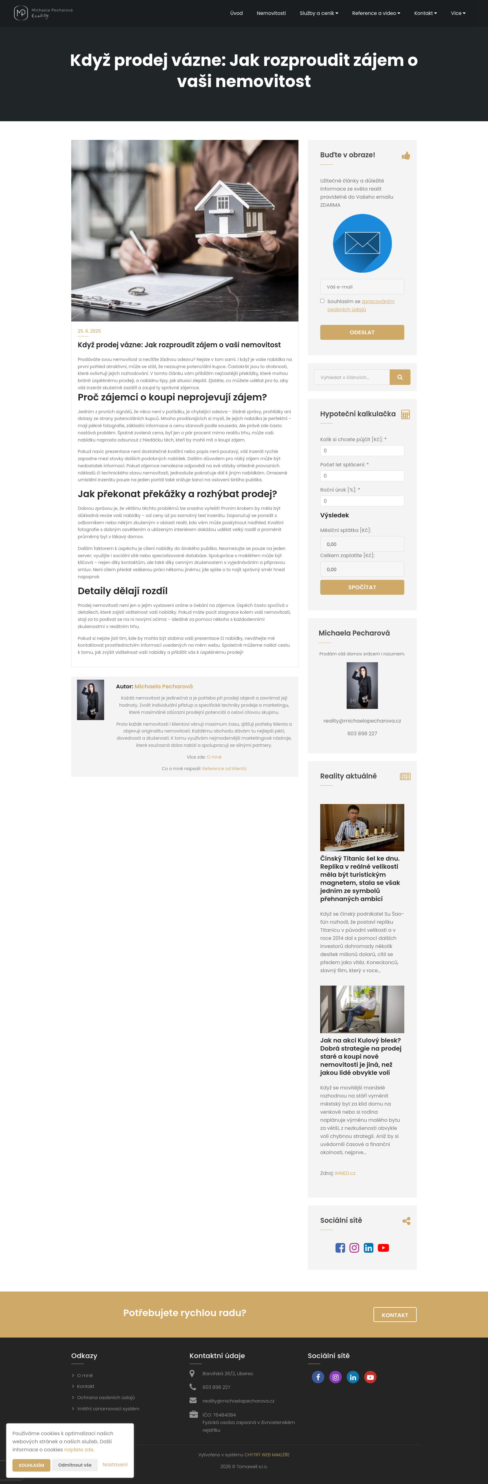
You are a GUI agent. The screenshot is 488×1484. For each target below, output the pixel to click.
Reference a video (375, 13)
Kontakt (425, 13)
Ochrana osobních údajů (106, 1397)
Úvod (234, 13)
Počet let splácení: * (344, 464)
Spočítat (362, 587)
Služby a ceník (317, 13)
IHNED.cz (345, 1173)
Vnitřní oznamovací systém (108, 1408)
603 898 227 (216, 1387)
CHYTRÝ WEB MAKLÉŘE (266, 1455)
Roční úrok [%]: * (340, 489)
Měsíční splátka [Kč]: (345, 530)
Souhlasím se (344, 301)
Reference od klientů (224, 768)
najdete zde (78, 1449)
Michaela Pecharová (163, 686)
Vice (458, 13)
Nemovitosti (269, 13)
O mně (214, 757)
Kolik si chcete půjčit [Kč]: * (353, 439)
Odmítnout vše (75, 1465)
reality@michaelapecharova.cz (238, 1401)
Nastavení (115, 1464)
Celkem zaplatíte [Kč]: (347, 555)
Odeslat (362, 332)
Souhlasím (31, 1465)
